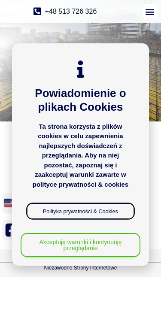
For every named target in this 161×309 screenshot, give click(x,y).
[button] (150, 11)
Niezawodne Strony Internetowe (80, 268)
